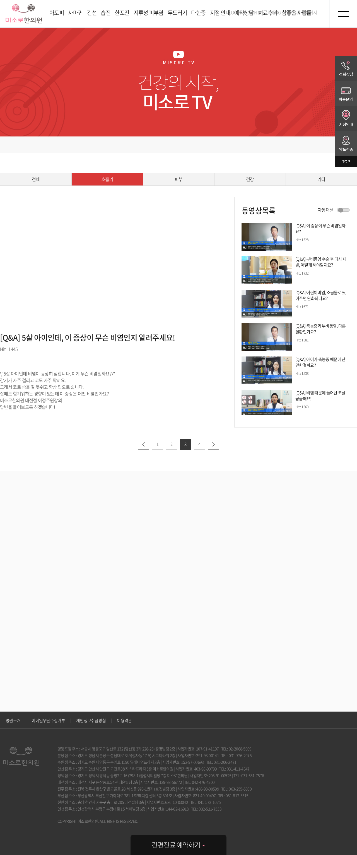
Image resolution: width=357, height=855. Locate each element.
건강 (250, 179)
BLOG (275, 12)
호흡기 (107, 179)
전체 (36, 179)
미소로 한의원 (24, 13)
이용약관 (124, 720)
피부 (179, 179)
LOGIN (235, 12)
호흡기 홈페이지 (302, 12)
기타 (321, 179)
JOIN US (255, 12)
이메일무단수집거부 (48, 720)
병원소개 (13, 720)
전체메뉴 (343, 14)
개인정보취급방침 (91, 720)
